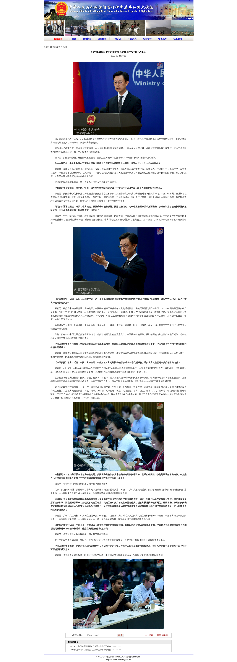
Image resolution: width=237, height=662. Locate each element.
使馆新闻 (87, 39)
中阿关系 (117, 39)
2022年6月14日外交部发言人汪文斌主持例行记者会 (90, 650)
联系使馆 (177, 39)
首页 (74, 39)
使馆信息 (102, 39)
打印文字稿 (162, 635)
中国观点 (132, 39)
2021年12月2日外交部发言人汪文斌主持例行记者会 (90, 646)
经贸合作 (147, 39)
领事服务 (162, 39)
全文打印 (149, 635)
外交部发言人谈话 (58, 47)
